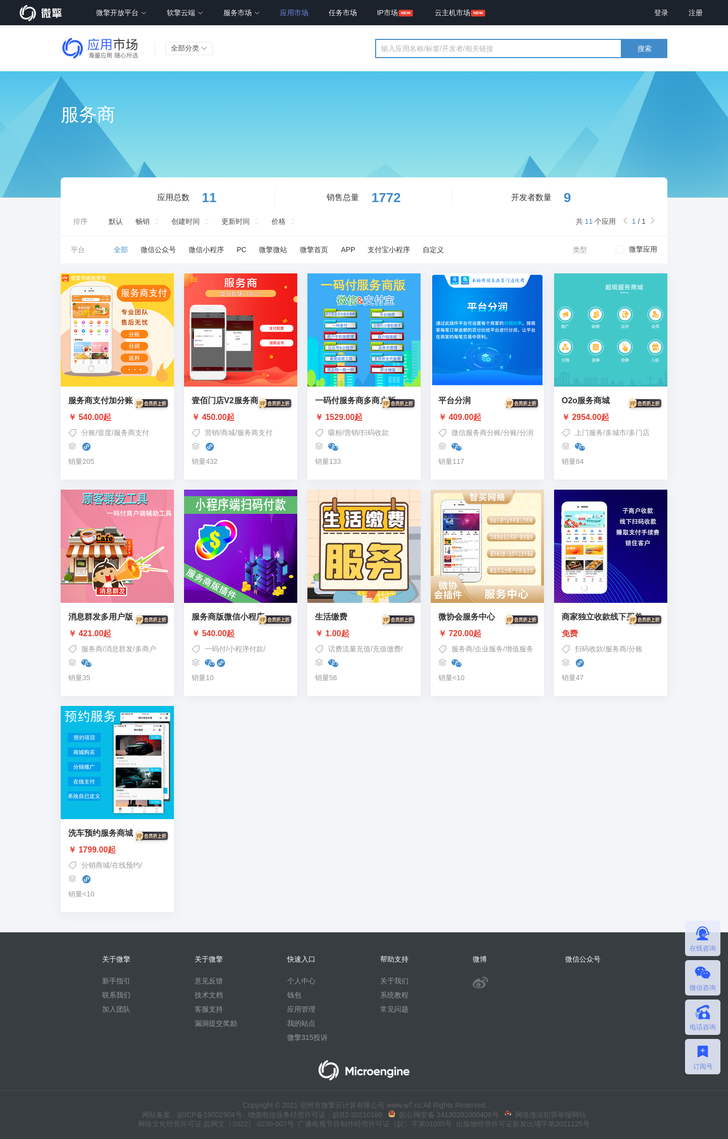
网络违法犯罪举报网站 (545, 1115)
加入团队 (116, 1009)
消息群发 (119, 648)
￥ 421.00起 (117, 634)
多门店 (639, 432)
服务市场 (241, 13)
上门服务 (589, 432)
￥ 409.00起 (487, 417)
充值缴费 (387, 648)
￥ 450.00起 (241, 417)
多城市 (615, 432)
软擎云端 (185, 13)
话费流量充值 (349, 648)
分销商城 (95, 865)
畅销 (142, 221)
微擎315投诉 (307, 1037)
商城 (228, 432)
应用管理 (301, 1009)
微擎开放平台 (121, 13)
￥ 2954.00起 (611, 417)
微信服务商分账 (476, 432)
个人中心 (301, 981)
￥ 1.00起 (364, 634)
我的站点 (301, 1023)
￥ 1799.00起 (117, 850)
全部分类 (189, 48)
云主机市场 (452, 13)
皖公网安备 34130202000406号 (443, 1115)
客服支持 (209, 1009)
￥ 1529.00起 (364, 417)
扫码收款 (374, 432)
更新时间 (235, 221)
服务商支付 (131, 432)
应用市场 (294, 13)
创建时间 (185, 221)
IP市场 (387, 13)
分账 (88, 432)
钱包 (294, 995)
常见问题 (394, 1009)
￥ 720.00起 (487, 634)
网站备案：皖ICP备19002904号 (192, 1115)
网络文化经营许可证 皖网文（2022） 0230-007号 (216, 1124)
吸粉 (335, 432)
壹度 (105, 432)
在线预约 (126, 865)
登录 (661, 13)
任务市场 (343, 13)
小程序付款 (245, 648)
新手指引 (116, 981)
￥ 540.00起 (117, 417)
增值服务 (519, 648)
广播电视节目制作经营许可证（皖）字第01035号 (373, 1124)
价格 (278, 221)
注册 (696, 13)
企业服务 (489, 648)
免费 (611, 634)
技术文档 (209, 995)
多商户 (145, 648)
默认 (116, 221)
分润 (526, 432)
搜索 (645, 48)
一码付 (215, 648)
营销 (212, 432)
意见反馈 (209, 981)
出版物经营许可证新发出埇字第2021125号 (520, 1124)
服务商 (92, 648)
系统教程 (394, 995)
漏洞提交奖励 (216, 1023)
